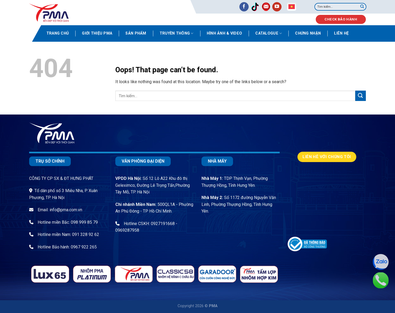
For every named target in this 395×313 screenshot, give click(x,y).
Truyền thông (177, 33)
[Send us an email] (266, 6)
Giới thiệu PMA (97, 33)
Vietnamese (291, 6)
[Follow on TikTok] (255, 6)
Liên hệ (341, 33)
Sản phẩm (135, 33)
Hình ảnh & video (224, 33)
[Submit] (362, 7)
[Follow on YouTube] (277, 6)
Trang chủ (57, 33)
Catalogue (268, 33)
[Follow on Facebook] (244, 6)
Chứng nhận (308, 33)
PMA (213, 306)
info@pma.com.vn (66, 209)
